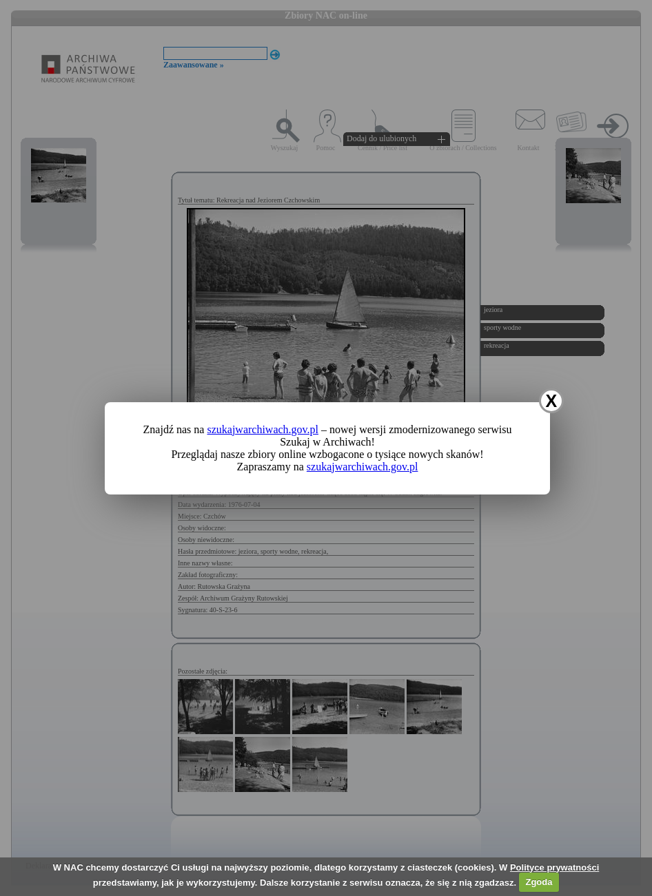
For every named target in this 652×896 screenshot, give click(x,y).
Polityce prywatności (554, 867)
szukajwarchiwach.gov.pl (262, 429)
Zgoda (538, 882)
